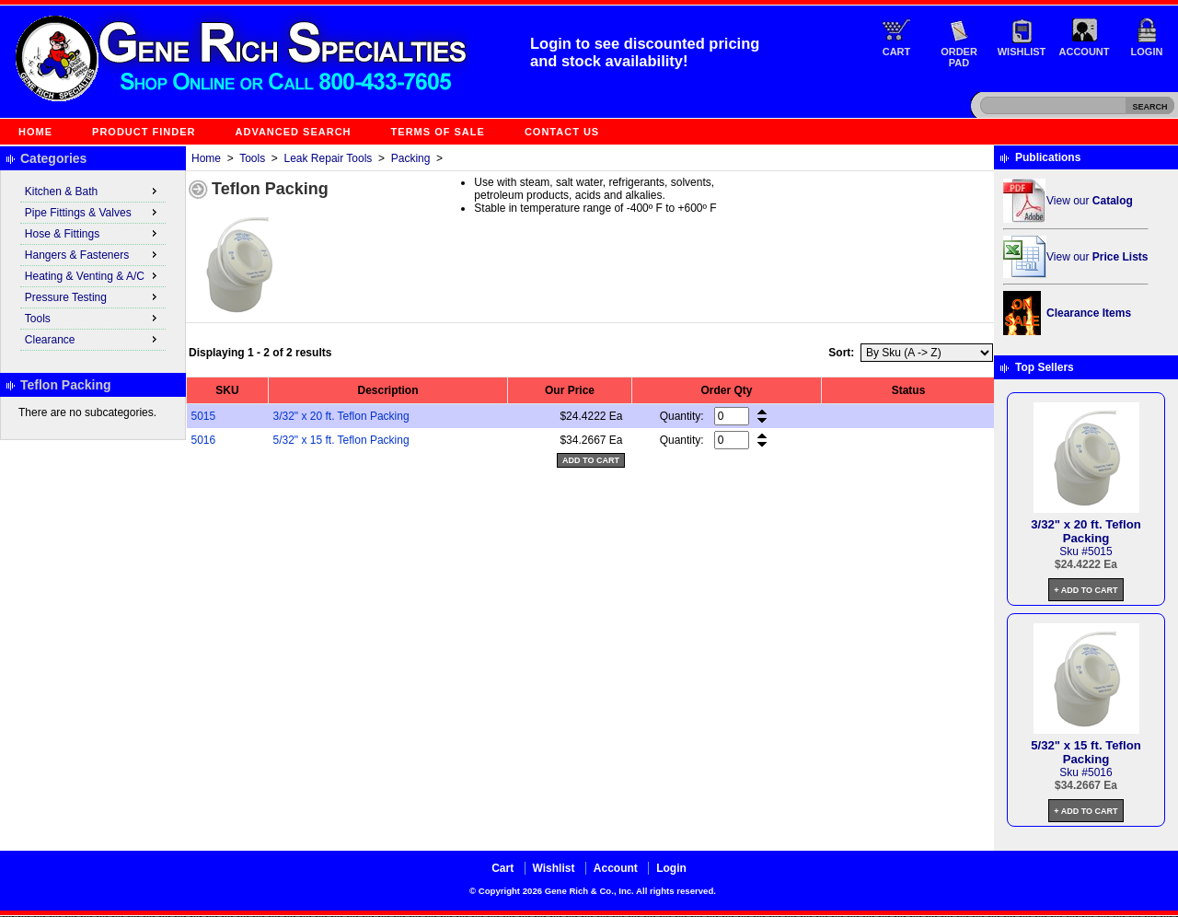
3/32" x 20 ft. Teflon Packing (341, 416)
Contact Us (562, 131)
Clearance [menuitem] (93, 338)
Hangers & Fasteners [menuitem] (93, 254)
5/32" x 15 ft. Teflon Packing (341, 440)
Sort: (841, 352)
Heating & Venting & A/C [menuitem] (93, 275)
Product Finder (143, 131)
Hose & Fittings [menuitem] (93, 233)
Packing (411, 158)
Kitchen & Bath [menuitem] (93, 190)
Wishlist (1022, 51)
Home (35, 131)
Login (1147, 51)
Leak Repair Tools (328, 158)
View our (1089, 200)
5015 (203, 416)
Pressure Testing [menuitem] (93, 296)
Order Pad (959, 57)
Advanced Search (294, 131)
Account (1084, 51)
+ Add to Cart (1085, 590)
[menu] (92, 266)
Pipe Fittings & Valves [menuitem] (93, 211)
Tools (252, 158)
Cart (897, 51)
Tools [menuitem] (93, 317)
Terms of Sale (438, 131)
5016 (203, 440)
